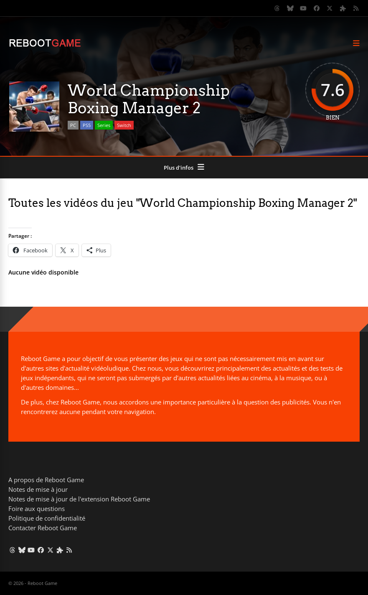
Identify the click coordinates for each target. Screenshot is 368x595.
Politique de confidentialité (46, 518)
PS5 (87, 125)
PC (73, 125)
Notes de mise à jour (38, 489)
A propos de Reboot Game (46, 479)
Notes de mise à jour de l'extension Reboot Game (79, 499)
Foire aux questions (36, 508)
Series (103, 125)
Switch (124, 125)
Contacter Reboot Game (42, 528)
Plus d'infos (178, 167)
